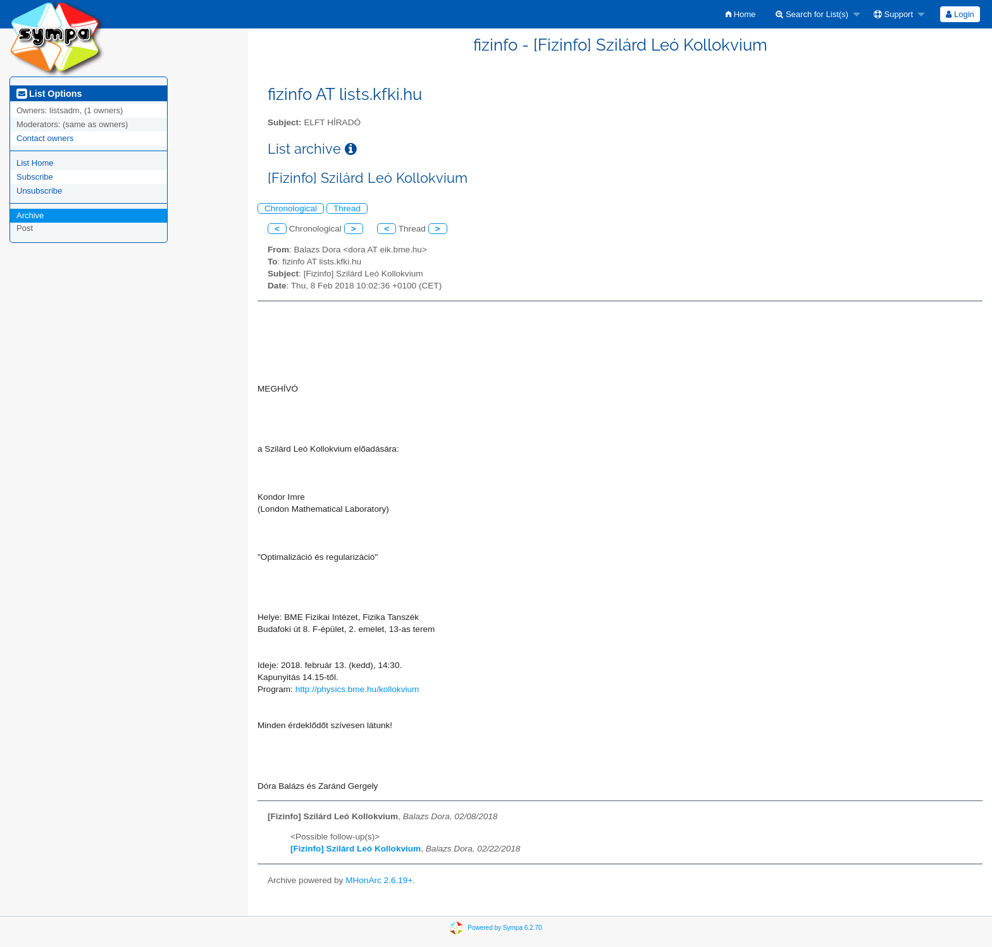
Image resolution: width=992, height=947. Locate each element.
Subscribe (34, 177)
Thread (347, 208)
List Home (35, 163)
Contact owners (44, 138)
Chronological (290, 208)
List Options (49, 94)
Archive (30, 215)
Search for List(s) (812, 14)
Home (740, 14)
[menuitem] (741, 14)
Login (960, 14)
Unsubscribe (39, 190)
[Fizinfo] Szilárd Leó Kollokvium (355, 848)
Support (893, 14)
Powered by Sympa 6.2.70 (505, 927)
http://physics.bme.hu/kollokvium (357, 689)
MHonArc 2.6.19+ (378, 880)
